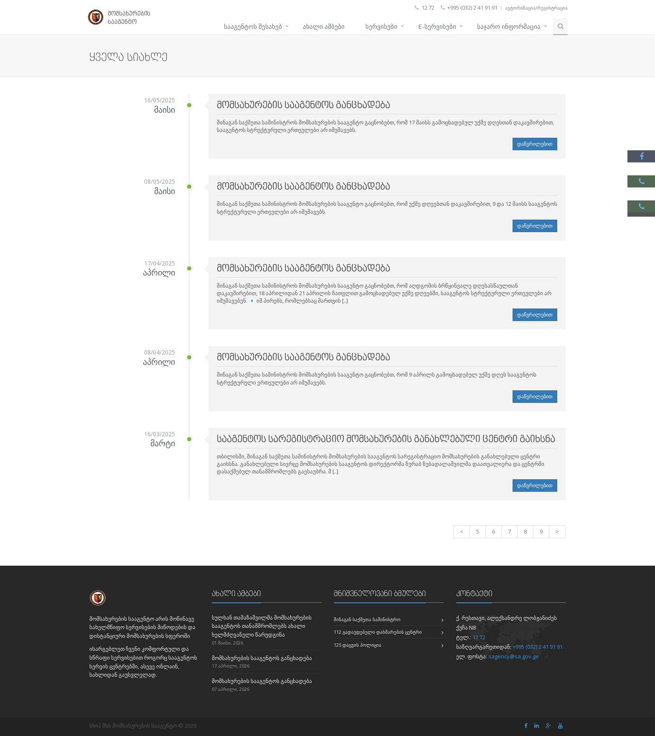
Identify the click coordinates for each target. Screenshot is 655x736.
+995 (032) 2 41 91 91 (538, 646)
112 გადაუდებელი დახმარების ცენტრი (378, 632)
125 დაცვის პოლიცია (357, 645)
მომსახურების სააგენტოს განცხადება (262, 658)
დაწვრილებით (535, 143)
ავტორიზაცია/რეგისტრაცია (536, 8)
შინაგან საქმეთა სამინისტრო (367, 619)
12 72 (478, 637)
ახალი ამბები (324, 26)
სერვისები (381, 26)
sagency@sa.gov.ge (513, 656)
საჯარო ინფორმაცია (509, 26)
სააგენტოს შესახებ (253, 26)
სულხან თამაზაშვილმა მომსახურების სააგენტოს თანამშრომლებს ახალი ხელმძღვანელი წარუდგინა (262, 626)
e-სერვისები (437, 26)
